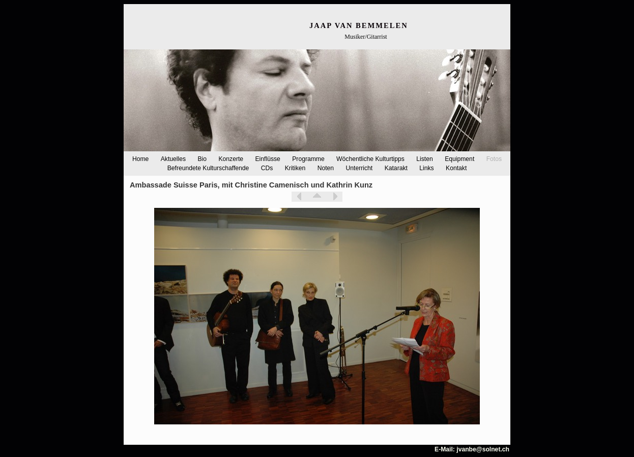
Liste (317, 197)
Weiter (334, 197)
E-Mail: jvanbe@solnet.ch (472, 449)
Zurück (299, 197)
